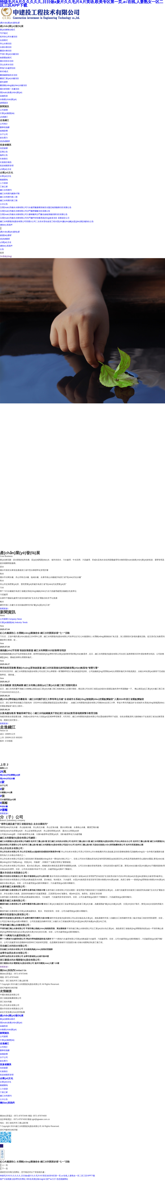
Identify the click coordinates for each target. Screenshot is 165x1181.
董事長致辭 (5, 1050)
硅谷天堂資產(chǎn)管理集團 (12, 1012)
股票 (2, 253)
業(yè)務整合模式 (7, 1019)
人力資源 (4, 1089)
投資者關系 (5, 1064)
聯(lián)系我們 (7, 1102)
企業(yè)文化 (6, 1078)
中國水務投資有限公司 (9, 995)
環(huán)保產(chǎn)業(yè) (11, 1023)
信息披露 (4, 1068)
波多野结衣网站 (19, 1179)
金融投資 (4, 1026)
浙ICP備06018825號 (9, 988)
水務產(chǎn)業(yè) (8, 1029)
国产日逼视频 (6, 1179)
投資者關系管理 (7, 1075)
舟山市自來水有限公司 (9, 1005)
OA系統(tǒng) (6, 256)
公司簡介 (4, 1047)
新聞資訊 (4, 1033)
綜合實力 (4, 1061)
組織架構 (4, 1054)
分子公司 (4, 1057)
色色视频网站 (62, 1179)
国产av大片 (51, 1179)
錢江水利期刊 (6, 1096)
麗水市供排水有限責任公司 (11, 1008)
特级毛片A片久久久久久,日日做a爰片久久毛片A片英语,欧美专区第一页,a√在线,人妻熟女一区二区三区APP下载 (47, 1176)
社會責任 (4, 1071)
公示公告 (4, 1099)
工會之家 (4, 1092)
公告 (2, 249)
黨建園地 (4, 1085)
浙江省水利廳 (6, 1002)
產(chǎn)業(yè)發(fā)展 (11, 1015)
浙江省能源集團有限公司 (10, 998)
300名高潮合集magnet (36, 1179)
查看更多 (4, 608)
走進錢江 (4, 1043)
